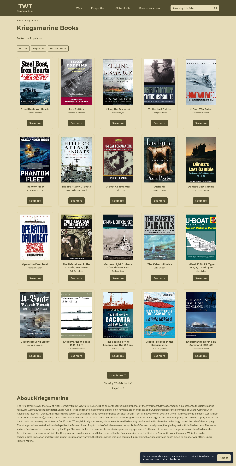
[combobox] (192, 8)
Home (20, 20)
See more (35, 123)
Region (38, 48)
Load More (118, 375)
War (23, 48)
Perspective (58, 48)
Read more (175, 459)
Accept (224, 457)
